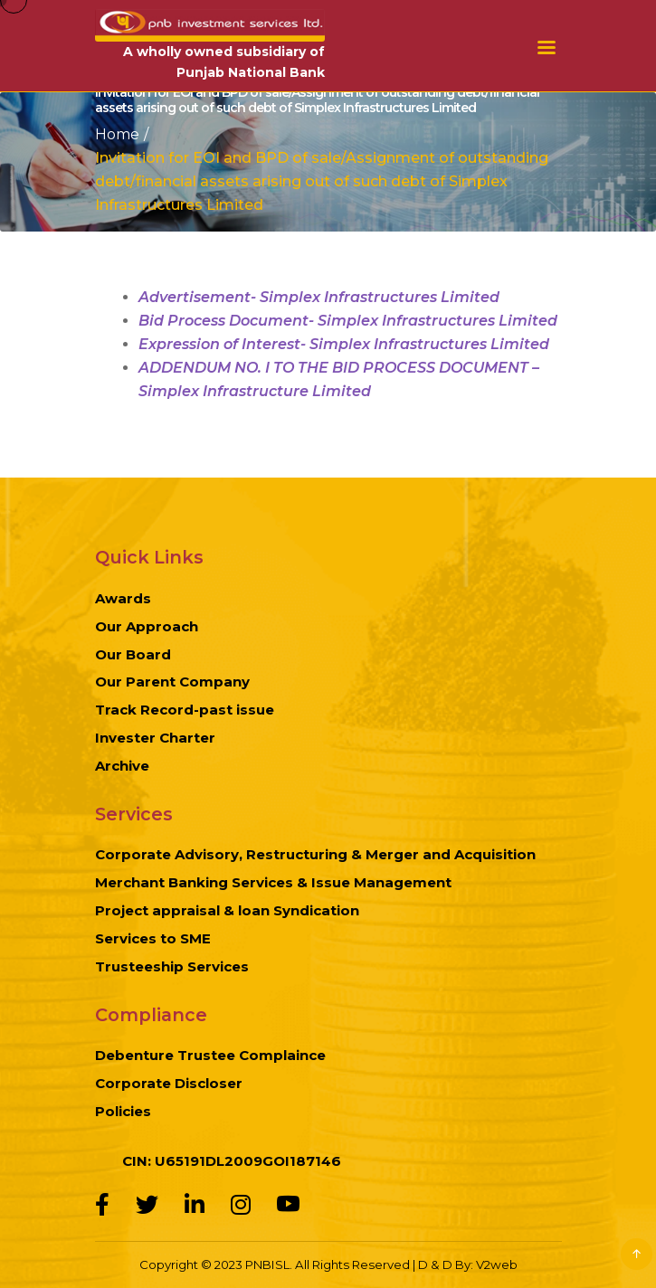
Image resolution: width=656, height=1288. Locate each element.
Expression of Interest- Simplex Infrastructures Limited (343, 344)
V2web (497, 1264)
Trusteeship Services (172, 966)
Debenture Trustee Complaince (210, 1055)
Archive (122, 765)
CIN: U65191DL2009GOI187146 (231, 1161)
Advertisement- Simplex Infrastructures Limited (318, 297)
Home (117, 133)
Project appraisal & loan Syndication (227, 910)
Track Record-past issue (184, 709)
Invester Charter (155, 737)
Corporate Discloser (168, 1083)
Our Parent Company (172, 681)
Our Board (133, 654)
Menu (546, 47)
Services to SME (153, 938)
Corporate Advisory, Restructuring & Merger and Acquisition (315, 854)
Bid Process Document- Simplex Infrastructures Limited (347, 320)
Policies (123, 1111)
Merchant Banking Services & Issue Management (273, 882)
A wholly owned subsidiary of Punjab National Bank (224, 61)
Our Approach (146, 626)
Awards (123, 598)
